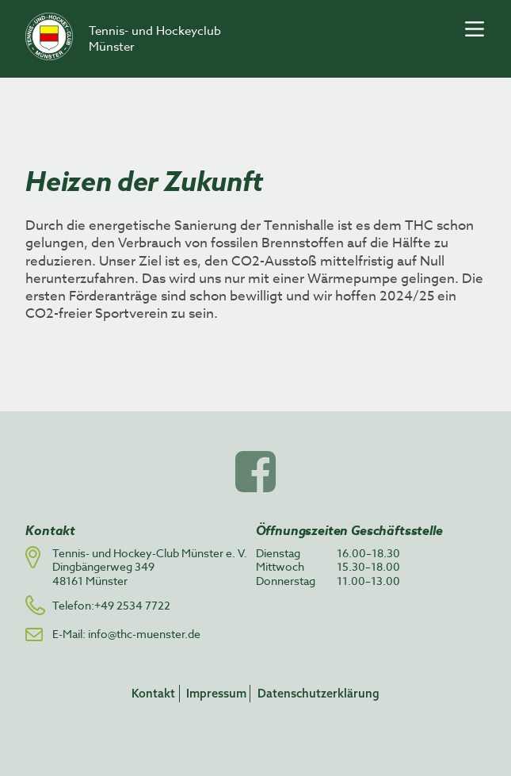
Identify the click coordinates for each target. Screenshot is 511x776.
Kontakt (153, 693)
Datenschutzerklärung (318, 693)
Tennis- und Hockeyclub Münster (155, 39)
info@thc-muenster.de (144, 633)
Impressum (216, 693)
